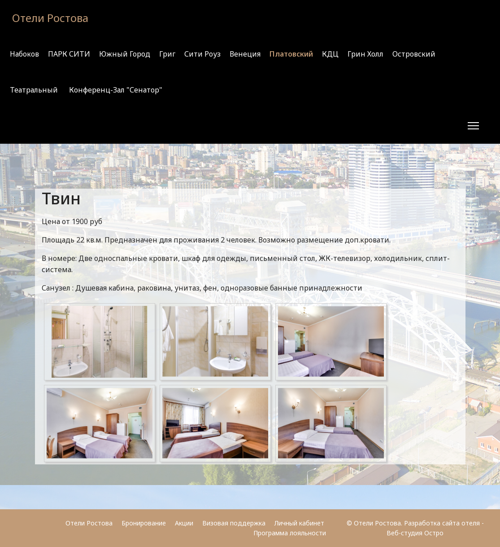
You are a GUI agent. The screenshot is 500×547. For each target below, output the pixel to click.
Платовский (291, 54)
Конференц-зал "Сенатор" (115, 90)
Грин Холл (365, 54)
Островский (413, 54)
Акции (184, 523)
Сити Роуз (202, 54)
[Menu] (473, 126)
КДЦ (330, 54)
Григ (167, 54)
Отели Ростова (50, 18)
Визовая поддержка (233, 523)
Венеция (245, 54)
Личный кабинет (300, 523)
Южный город (124, 54)
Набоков (24, 54)
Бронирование (144, 523)
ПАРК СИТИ (69, 54)
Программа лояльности (289, 533)
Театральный (34, 90)
